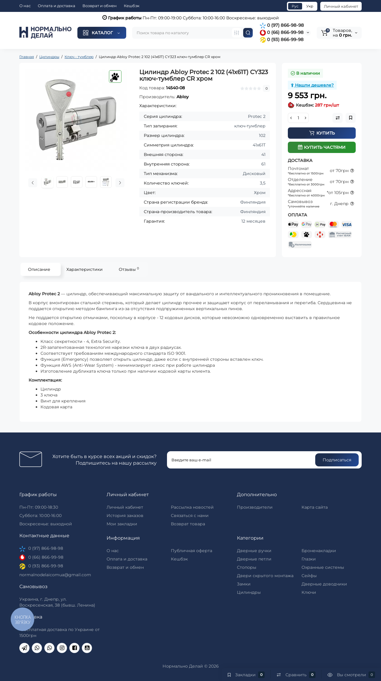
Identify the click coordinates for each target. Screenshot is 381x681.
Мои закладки (122, 524)
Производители (255, 507)
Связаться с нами (190, 515)
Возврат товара (188, 524)
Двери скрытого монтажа (265, 575)
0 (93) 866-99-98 (282, 39)
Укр (309, 6)
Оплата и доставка (56, 5)
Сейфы (309, 575)
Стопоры (246, 567)
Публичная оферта (191, 550)
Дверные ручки (254, 550)
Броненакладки (319, 550)
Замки (244, 584)
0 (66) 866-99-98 (282, 32)
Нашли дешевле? (312, 85)
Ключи (309, 592)
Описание (39, 269)
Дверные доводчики (324, 584)
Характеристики (84, 269)
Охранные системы (323, 567)
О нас (25, 5)
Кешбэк (132, 5)
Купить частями (322, 147)
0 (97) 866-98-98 (282, 25)
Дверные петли (254, 559)
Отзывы (129, 269)
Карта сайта (315, 507)
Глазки (309, 559)
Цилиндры (249, 592)
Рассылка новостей (192, 507)
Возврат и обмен (99, 5)
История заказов (125, 515)
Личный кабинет (341, 6)
